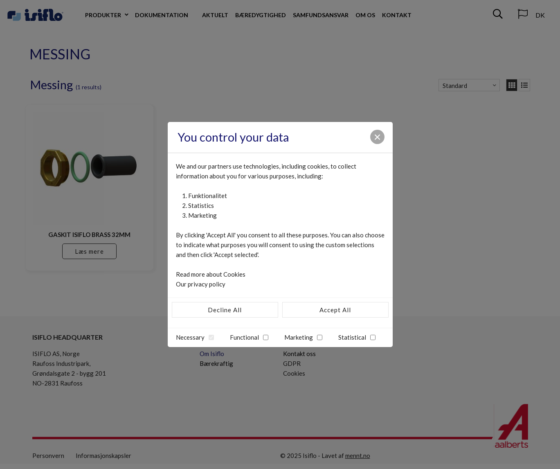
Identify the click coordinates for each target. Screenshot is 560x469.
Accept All (335, 309)
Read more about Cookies (210, 274)
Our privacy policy (200, 284)
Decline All (225, 309)
